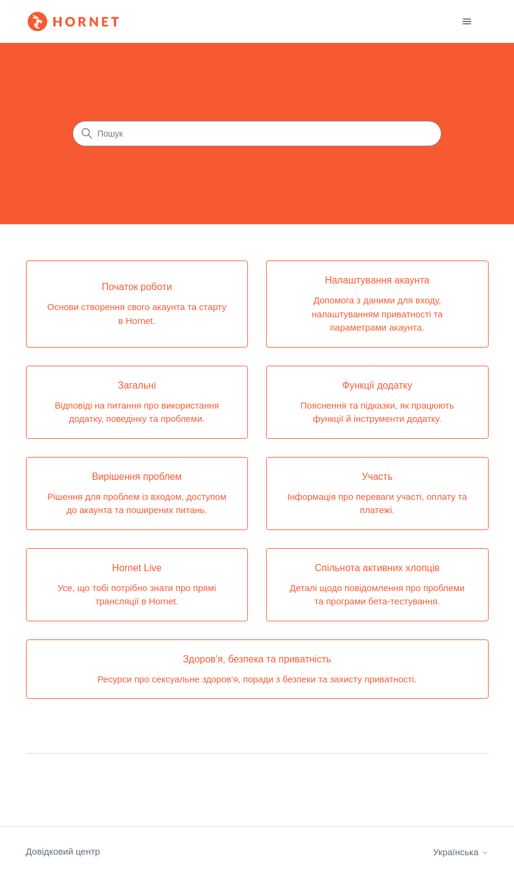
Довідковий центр (63, 851)
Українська (460, 852)
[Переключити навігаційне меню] (467, 21)
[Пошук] (257, 133)
